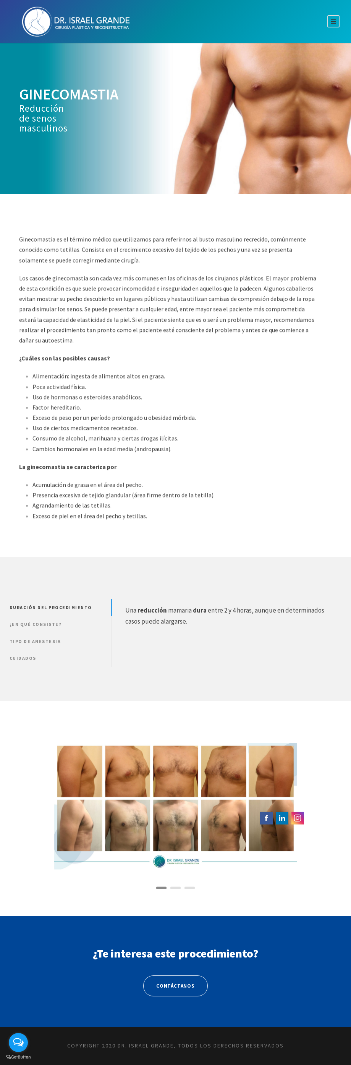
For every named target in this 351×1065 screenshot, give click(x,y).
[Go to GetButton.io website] (18, 1057)
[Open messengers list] (18, 1042)
